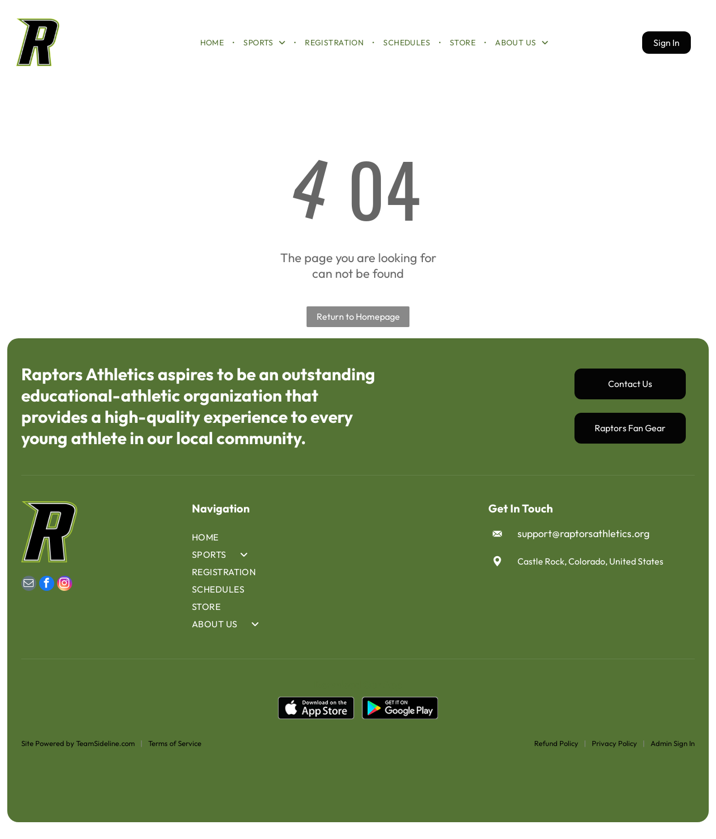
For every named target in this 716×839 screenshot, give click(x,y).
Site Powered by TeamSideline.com (78, 752)
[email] (28, 595)
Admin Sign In (673, 752)
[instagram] (64, 595)
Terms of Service (174, 752)
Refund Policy (556, 752)
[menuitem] (213, 47)
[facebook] (46, 595)
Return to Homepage (358, 326)
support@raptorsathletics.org (583, 543)
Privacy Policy (614, 752)
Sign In (666, 47)
